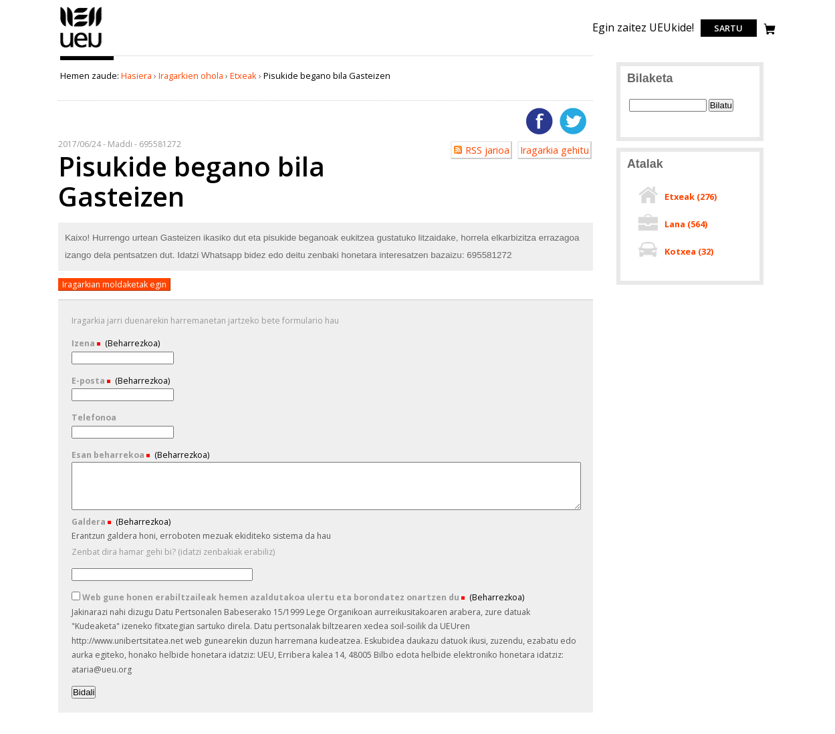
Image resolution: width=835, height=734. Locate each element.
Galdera (90, 521)
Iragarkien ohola (190, 76)
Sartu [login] (728, 28)
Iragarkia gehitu (554, 150)
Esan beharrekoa (109, 455)
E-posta (89, 380)
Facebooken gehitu (539, 121)
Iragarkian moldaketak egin (114, 284)
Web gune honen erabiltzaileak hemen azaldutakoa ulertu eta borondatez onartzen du (266, 597)
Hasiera (136, 76)
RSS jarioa (487, 150)
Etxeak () (691, 197)
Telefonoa (94, 417)
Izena (84, 343)
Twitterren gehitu (573, 121)
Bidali (84, 692)
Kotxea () (689, 251)
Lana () (686, 224)
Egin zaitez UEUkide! (643, 27)
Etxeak (243, 76)
